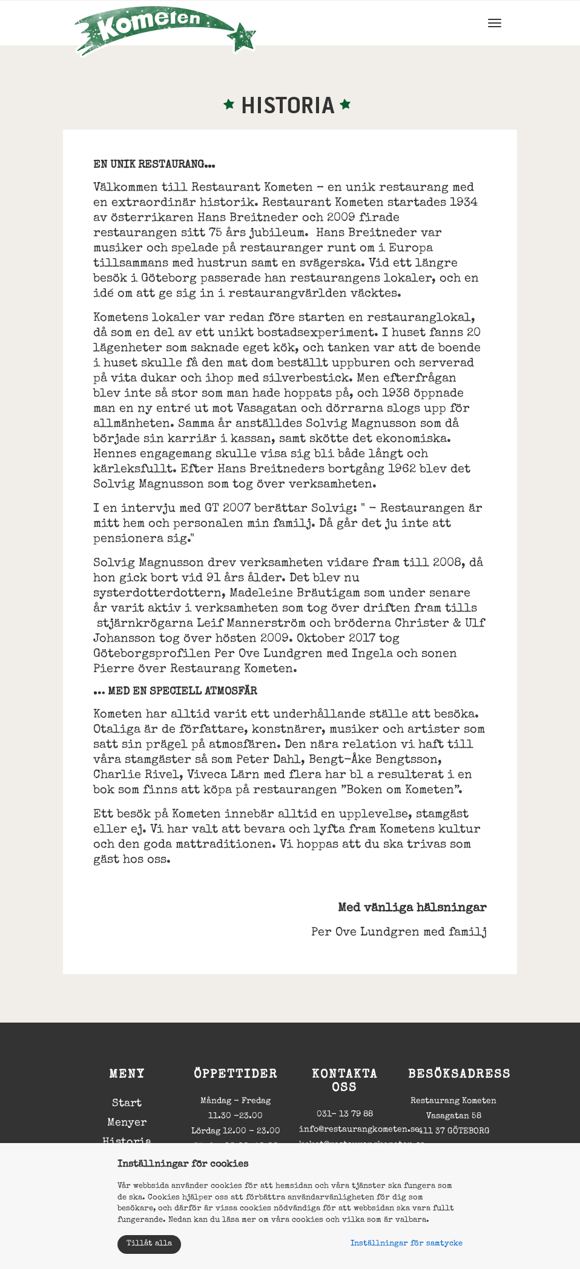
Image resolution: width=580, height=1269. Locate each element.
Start (127, 1103)
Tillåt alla (149, 1244)
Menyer (127, 1123)
